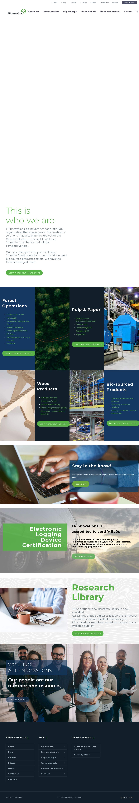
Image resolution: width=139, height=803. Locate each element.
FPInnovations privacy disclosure (69, 797)
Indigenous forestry (49, 401)
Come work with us (18, 699)
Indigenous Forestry (15, 327)
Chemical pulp (82, 324)
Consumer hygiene (84, 327)
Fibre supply (12, 318)
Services (128, 12)
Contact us (105, 3)
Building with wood (49, 398)
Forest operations (51, 12)
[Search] (137, 11)
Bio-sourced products (110, 12)
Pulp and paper (70, 12)
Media (94, 3)
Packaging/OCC (82, 331)
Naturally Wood (82, 755)
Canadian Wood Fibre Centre (85, 748)
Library (84, 3)
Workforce (11, 343)
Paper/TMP (81, 334)
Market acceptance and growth (54, 408)
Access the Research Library (87, 633)
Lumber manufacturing (50, 404)
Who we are (33, 12)
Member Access (129, 3)
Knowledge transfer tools (17, 331)
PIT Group (11, 334)
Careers (74, 3)
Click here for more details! (83, 556)
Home (55, 3)
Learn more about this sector (19, 353)
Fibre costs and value (15, 314)
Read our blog (81, 484)
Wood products (88, 12)
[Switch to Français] (115, 2)
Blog (64, 3)
